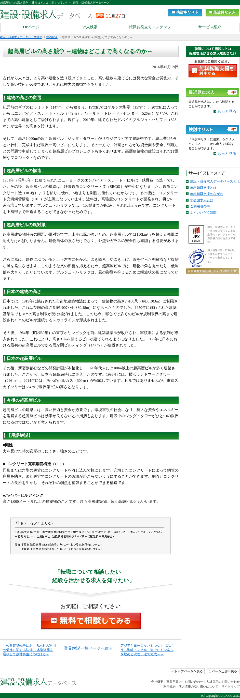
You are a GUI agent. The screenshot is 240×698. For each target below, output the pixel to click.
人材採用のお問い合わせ (223, 682)
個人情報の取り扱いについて (198, 686)
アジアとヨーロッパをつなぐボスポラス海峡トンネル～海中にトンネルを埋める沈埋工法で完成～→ (147, 650)
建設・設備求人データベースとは (215, 181)
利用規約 (169, 686)
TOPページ (30, 27)
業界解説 (52, 37)
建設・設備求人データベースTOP (21, 37)
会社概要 (157, 682)
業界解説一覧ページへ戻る (88, 648)
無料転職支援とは (203, 188)
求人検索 (90, 27)
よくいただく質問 (203, 213)
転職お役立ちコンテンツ (150, 27)
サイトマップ (230, 686)
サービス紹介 (209, 27)
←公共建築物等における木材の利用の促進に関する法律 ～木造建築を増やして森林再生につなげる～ (29, 650)
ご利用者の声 (200, 206)
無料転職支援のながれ (206, 194)
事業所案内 (174, 682)
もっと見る (226, 111)
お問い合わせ (194, 682)
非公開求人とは (201, 200)
